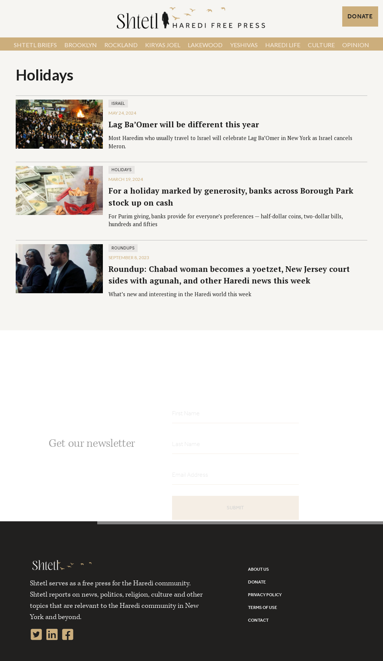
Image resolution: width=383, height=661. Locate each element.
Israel (118, 103)
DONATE (360, 16)
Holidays (121, 169)
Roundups (123, 248)
